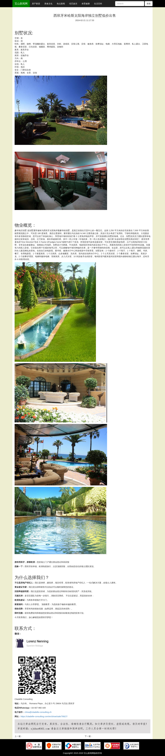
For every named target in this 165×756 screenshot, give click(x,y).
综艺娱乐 (73, 3)
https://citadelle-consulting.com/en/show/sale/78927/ (44, 716)
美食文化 (48, 3)
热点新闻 (61, 3)
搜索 (149, 3)
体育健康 (86, 3)
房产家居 (36, 3)
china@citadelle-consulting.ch (38, 712)
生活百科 (98, 3)
